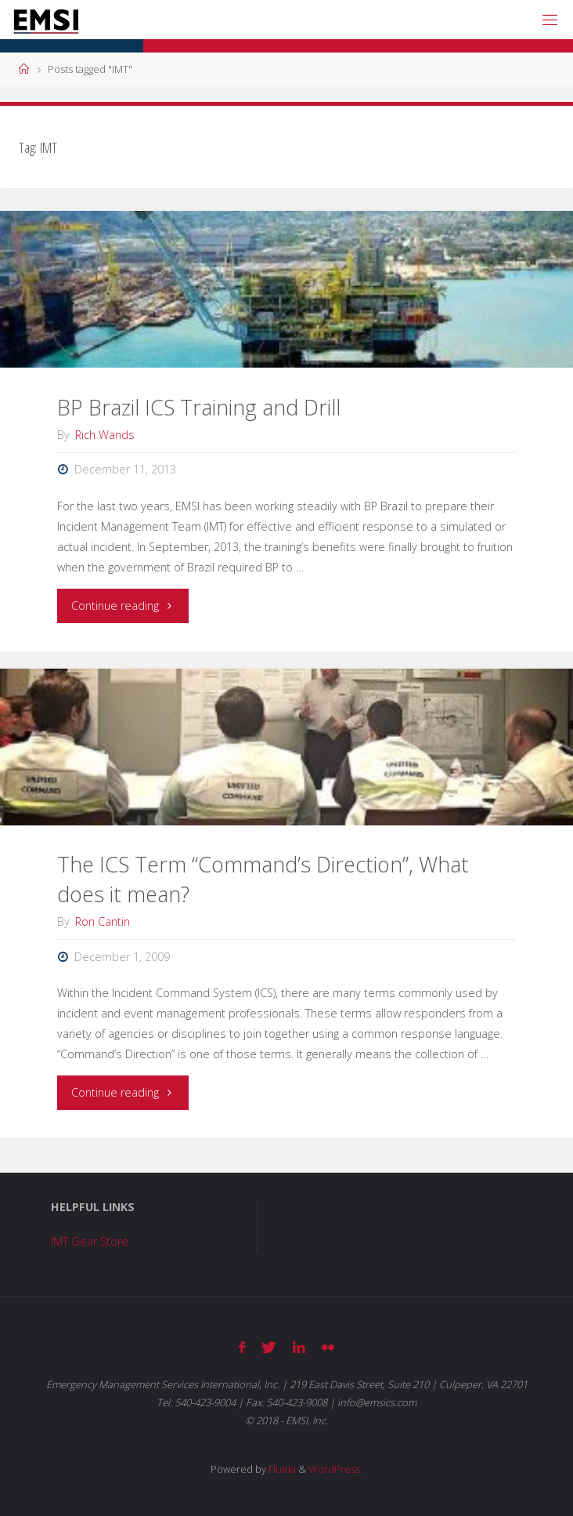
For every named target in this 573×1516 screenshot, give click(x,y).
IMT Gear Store (89, 1241)
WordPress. (335, 1469)
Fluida (281, 1469)
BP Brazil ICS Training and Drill (199, 407)
